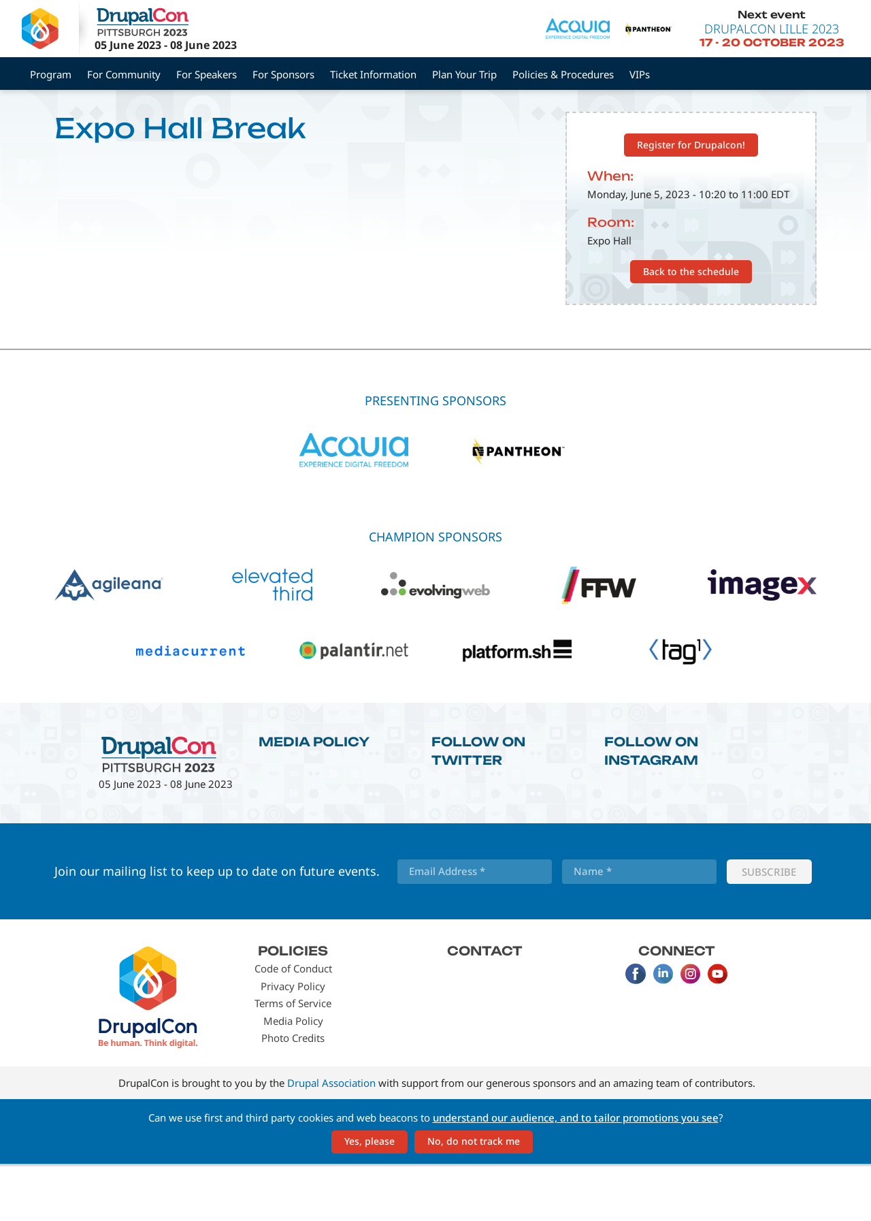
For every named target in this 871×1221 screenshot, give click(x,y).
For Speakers (206, 74)
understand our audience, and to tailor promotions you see (576, 1174)
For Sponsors (283, 74)
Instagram (690, 1031)
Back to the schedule (691, 327)
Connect (676, 1007)
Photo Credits (293, 1095)
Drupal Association (331, 1139)
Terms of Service (292, 1060)
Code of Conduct (293, 1025)
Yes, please (369, 1198)
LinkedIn (663, 1031)
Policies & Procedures (563, 74)
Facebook (635, 1031)
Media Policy (314, 798)
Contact (485, 1007)
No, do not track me (473, 1198)
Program (50, 74)
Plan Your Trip (464, 74)
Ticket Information (373, 74)
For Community (124, 74)
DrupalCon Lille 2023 (771, 28)
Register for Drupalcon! (691, 201)
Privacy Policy (293, 1042)
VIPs (639, 74)
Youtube (717, 1031)
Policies (293, 1007)
